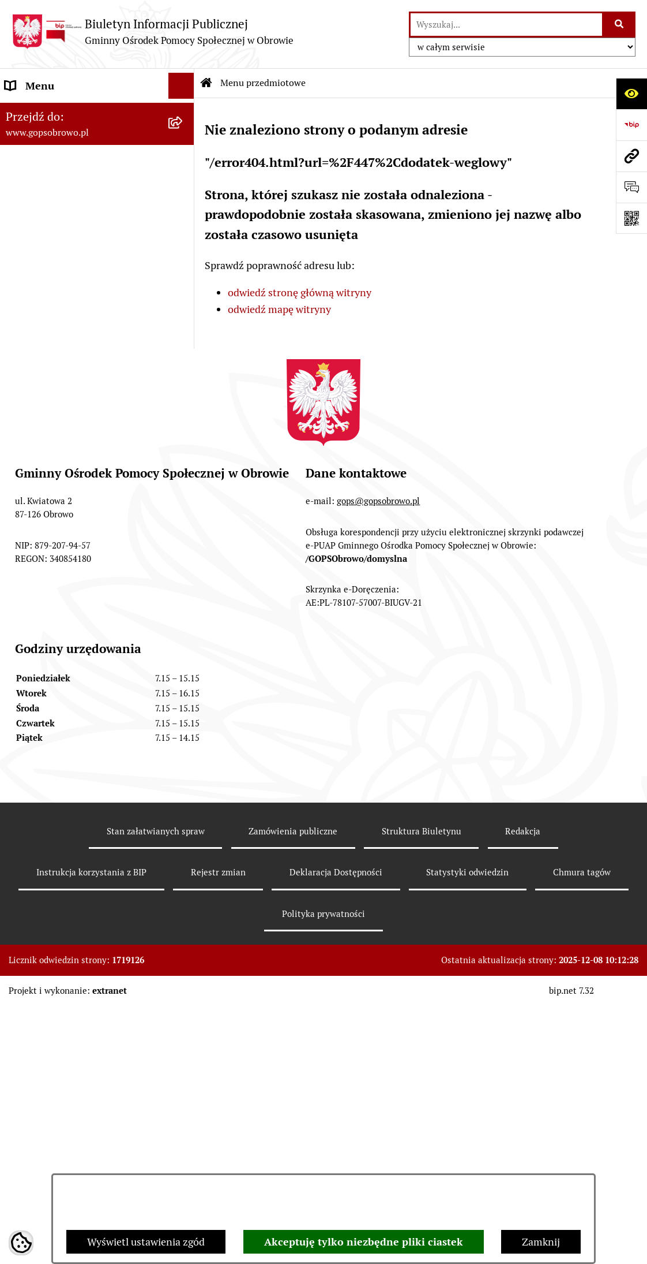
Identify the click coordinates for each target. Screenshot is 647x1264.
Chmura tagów (582, 1156)
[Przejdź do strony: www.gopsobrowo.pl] (631, 155)
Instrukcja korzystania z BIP (91, 1156)
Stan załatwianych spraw (156, 1114)
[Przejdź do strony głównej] (153, 31)
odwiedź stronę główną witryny (299, 292)
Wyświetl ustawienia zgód (146, 1241)
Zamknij (541, 1241)
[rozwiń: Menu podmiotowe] (184, 444)
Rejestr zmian (218, 1156)
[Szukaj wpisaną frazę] (619, 25)
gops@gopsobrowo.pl (378, 785)
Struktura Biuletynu (421, 1114)
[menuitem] (97, 145)
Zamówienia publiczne (293, 1114)
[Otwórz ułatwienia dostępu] (631, 93)
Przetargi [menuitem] (26, 573)
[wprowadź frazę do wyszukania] (506, 25)
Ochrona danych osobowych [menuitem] (70, 521)
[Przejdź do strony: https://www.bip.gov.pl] (631, 124)
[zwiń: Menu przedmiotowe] (184, 112)
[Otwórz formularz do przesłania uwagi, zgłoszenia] (631, 187)
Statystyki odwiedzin (467, 1156)
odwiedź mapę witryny (279, 309)
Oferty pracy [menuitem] (33, 495)
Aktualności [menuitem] (32, 469)
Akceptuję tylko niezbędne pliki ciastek (363, 1241)
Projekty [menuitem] (24, 547)
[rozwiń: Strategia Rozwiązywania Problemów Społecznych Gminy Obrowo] (184, 212)
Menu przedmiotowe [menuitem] (52, 111)
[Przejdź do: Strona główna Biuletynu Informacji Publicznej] (206, 83)
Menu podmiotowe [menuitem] (48, 443)
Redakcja (522, 1114)
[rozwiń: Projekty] (184, 548)
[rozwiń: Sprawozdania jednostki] (184, 178)
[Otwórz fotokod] (631, 218)
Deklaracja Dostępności (335, 1156)
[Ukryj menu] (181, 86)
